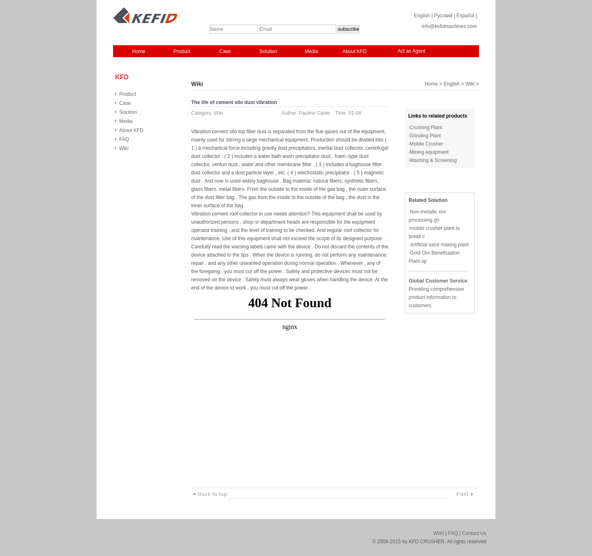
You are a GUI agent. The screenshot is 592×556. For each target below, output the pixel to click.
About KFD (354, 51)
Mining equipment (429, 152)
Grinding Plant (425, 136)
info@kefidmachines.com (449, 26)
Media (311, 51)
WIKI (438, 533)
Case (225, 51)
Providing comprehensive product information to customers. (436, 297)
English (422, 16)
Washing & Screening (433, 160)
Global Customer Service (438, 281)
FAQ (124, 139)
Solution (268, 51)
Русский (443, 16)
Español (465, 16)
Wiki (124, 148)
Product (181, 51)
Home (138, 51)
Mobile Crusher (426, 144)
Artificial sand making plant (439, 245)
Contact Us (474, 533)
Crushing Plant (425, 127)
